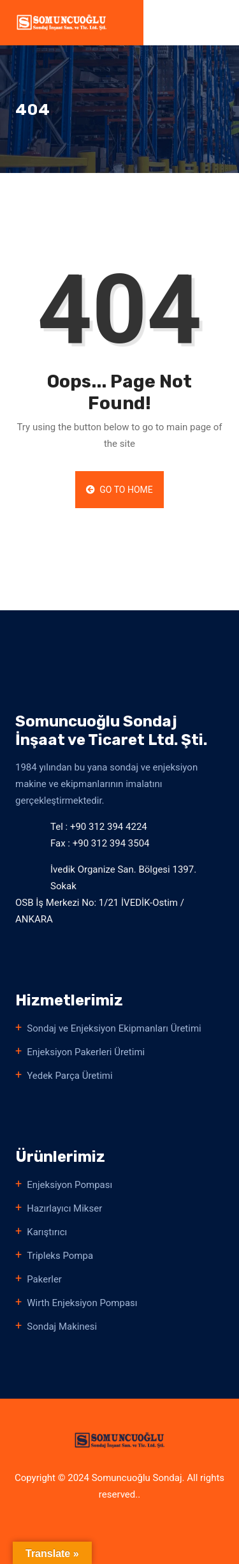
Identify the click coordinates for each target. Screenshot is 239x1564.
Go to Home (119, 490)
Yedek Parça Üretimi (69, 1075)
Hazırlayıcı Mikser (64, 1208)
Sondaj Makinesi (62, 1326)
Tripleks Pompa (60, 1255)
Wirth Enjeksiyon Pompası (82, 1303)
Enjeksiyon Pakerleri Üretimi (86, 1052)
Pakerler (44, 1279)
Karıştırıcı (47, 1232)
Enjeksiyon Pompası (69, 1185)
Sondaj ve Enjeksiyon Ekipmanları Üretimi (114, 1028)
